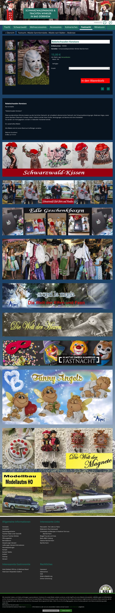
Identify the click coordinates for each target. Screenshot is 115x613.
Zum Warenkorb (110, 22)
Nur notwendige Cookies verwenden (51, 610)
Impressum (29, 607)
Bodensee (71, 32)
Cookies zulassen (66, 610)
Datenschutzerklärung (25, 605)
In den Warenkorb (92, 80)
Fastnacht (22, 32)
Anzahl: (53, 68)
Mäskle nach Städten (57, 32)
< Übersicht (9, 32)
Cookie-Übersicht (73, 607)
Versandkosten (65, 57)
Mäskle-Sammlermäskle (37, 32)
